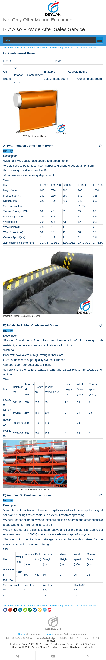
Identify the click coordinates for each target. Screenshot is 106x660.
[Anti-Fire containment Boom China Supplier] (35, 464)
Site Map (75, 647)
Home (20, 47)
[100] (53, 8)
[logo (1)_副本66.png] (53, 623)
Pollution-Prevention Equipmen (54, 47)
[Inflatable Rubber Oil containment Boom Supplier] (48, 280)
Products (31, 47)
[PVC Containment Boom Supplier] (35, 110)
